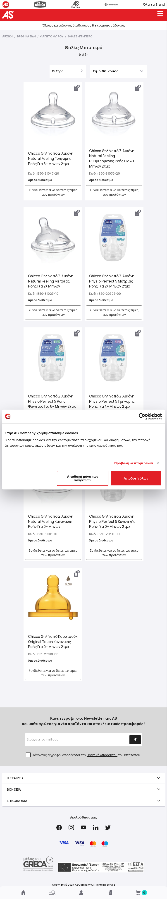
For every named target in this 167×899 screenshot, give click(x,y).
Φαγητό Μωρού (52, 36)
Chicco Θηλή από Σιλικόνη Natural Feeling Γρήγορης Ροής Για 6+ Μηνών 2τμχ (50, 158)
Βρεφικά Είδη (26, 36)
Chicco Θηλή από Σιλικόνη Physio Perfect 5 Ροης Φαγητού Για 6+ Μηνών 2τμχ (52, 401)
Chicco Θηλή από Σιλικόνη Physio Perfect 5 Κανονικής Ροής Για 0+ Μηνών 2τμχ (112, 521)
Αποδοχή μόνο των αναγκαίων (82, 478)
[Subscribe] (135, 739)
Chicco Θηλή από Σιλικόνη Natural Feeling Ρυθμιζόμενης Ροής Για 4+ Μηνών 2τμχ (111, 158)
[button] (77, 88)
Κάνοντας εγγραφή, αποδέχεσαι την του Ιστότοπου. (87, 755)
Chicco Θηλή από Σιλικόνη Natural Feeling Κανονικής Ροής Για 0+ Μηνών (50, 521)
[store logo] (9, 15)
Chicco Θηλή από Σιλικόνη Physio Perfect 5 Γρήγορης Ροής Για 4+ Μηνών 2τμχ (112, 401)
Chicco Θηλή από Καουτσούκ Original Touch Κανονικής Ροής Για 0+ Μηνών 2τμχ (52, 641)
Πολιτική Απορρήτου (102, 755)
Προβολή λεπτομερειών (133, 463)
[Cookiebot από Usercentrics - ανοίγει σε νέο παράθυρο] (142, 416)
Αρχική (7, 36)
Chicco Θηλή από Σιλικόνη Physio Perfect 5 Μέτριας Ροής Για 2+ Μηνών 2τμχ (111, 281)
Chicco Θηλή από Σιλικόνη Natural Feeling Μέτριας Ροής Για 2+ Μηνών (50, 281)
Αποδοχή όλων (136, 478)
